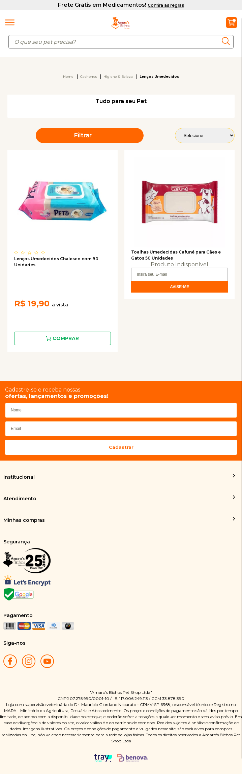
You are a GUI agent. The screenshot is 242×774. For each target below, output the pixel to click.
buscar (228, 41)
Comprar (66, 338)
